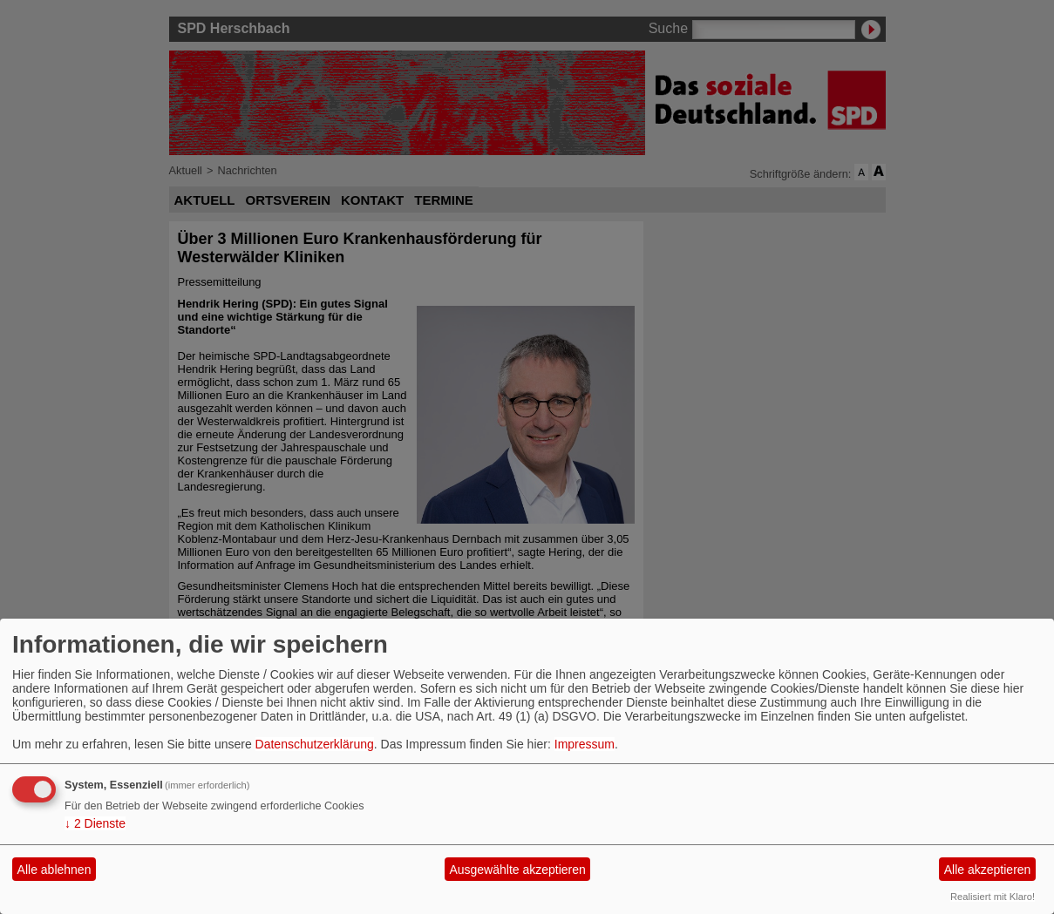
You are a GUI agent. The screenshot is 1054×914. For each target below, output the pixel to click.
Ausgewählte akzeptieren (517, 870)
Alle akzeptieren (987, 870)
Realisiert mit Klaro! (992, 896)
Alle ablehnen (54, 870)
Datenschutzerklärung (314, 744)
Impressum (584, 744)
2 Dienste (95, 823)
